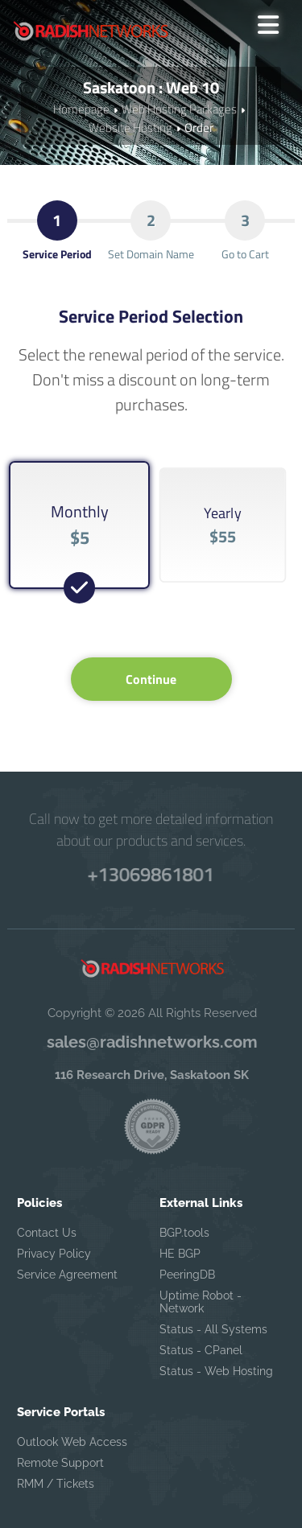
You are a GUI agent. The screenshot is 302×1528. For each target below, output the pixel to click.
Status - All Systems (213, 1329)
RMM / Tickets (55, 1483)
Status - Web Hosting (216, 1371)
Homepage (81, 109)
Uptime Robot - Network (200, 1302)
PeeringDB (187, 1274)
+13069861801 (150, 874)
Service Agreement (67, 1274)
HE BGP (180, 1253)
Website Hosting (130, 127)
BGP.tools (184, 1232)
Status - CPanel (200, 1350)
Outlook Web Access (72, 1441)
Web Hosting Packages (179, 109)
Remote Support (60, 1462)
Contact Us (47, 1232)
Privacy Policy (54, 1253)
